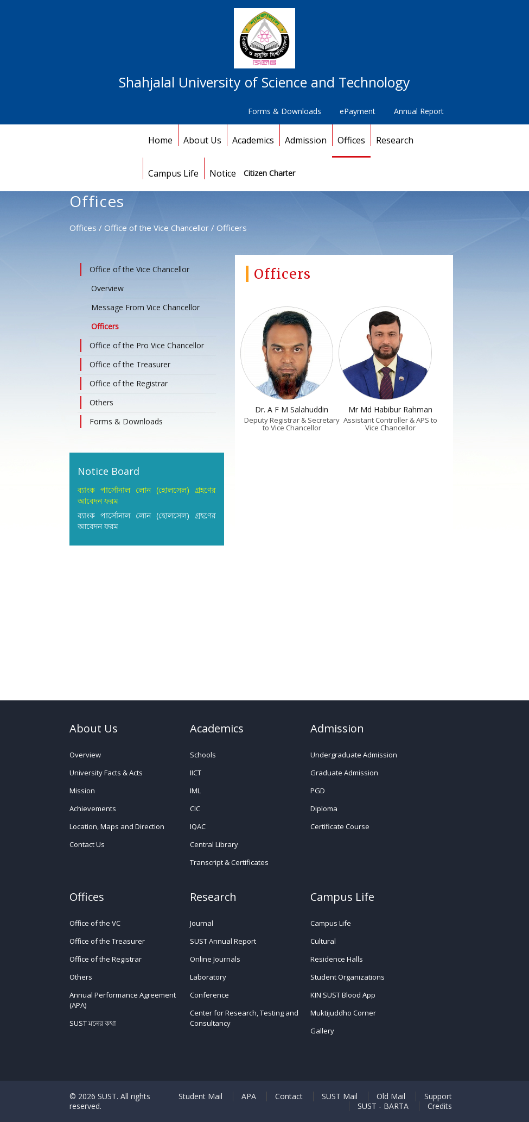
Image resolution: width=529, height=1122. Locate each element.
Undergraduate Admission (353, 755)
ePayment (357, 111)
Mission (82, 790)
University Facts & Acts (106, 773)
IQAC (198, 826)
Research (394, 140)
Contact (289, 1096)
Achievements (92, 808)
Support (438, 1096)
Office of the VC (94, 923)
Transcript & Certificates (229, 862)
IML (195, 790)
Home (160, 140)
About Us (202, 140)
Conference (209, 995)
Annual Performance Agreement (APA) (122, 1000)
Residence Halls (336, 959)
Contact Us (87, 844)
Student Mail (200, 1096)
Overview (107, 288)
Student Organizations (347, 977)
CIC (195, 808)
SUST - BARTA (383, 1106)
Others (80, 977)
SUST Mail (340, 1096)
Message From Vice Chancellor (145, 307)
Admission (306, 140)
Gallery (322, 1031)
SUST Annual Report (223, 941)
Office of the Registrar (105, 959)
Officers (105, 326)
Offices (351, 140)
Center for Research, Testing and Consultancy (244, 1018)
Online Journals (215, 959)
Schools (203, 755)
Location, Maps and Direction (116, 826)
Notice (222, 173)
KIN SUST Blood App (342, 995)
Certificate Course (339, 826)
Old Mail (391, 1096)
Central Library (214, 844)
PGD (317, 790)
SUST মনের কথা (92, 1023)
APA (248, 1096)
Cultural (323, 941)
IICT (195, 773)
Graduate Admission (344, 773)
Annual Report (419, 111)
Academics (253, 140)
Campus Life (173, 173)
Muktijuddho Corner (343, 1013)
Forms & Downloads (284, 111)
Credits (440, 1106)
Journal (201, 923)
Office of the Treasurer (107, 941)
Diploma (323, 808)
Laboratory (208, 977)
